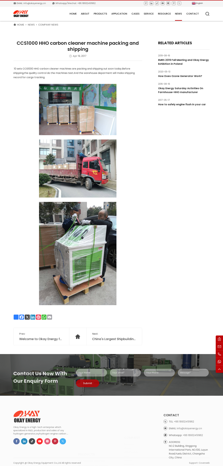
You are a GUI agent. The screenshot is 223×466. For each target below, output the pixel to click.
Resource (164, 13)
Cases (135, 13)
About (85, 13)
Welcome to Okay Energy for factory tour (41, 346)
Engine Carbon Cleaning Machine (96, 459)
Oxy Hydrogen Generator (91, 440)
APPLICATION (119, 13)
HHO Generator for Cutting (92, 449)
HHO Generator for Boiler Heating (96, 454)
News (178, 13)
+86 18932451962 (184, 440)
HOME (73, 13)
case (126, 443)
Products (100, 13)
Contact (192, 13)
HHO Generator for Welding (93, 445)
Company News (48, 24)
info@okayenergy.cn (189, 446)
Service (149, 13)
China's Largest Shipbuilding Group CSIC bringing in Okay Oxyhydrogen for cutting (114, 346)
